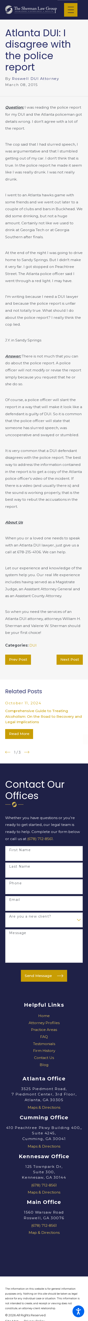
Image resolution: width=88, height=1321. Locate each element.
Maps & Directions (44, 1107)
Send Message (44, 976)
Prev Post (18, 659)
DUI (33, 645)
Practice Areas (44, 1029)
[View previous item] (7, 752)
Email (14, 900)
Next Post (69, 659)
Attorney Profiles (44, 1023)
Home (44, 1015)
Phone (15, 883)
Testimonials (44, 1044)
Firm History (44, 1050)
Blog (44, 1065)
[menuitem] (44, 1015)
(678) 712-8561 (40, 839)
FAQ (44, 1036)
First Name (20, 850)
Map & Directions (44, 1232)
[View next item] (26, 752)
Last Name (20, 867)
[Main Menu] (70, 9)
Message (18, 933)
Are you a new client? (30, 917)
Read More (19, 733)
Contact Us (44, 1057)
